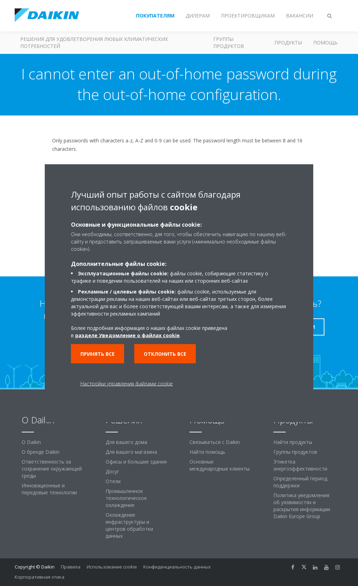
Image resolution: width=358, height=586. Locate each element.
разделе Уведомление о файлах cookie (127, 335)
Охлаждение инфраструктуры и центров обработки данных (129, 525)
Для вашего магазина (131, 452)
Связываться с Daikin (214, 442)
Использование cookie (112, 567)
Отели (113, 481)
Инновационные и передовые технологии (49, 489)
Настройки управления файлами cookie (126, 383)
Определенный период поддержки (300, 482)
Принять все (97, 353)
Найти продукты (292, 442)
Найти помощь (207, 452)
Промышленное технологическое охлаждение (126, 498)
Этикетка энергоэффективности (300, 465)
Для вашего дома (126, 442)
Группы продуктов (228, 42)
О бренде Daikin (40, 452)
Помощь (325, 42)
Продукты (288, 42)
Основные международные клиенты (219, 465)
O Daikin (31, 442)
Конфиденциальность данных (177, 567)
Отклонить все (165, 353)
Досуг (112, 471)
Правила (70, 567)
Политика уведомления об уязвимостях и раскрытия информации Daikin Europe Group (301, 506)
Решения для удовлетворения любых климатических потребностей (94, 42)
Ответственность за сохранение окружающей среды (52, 468)
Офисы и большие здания (136, 461)
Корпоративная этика (39, 577)
